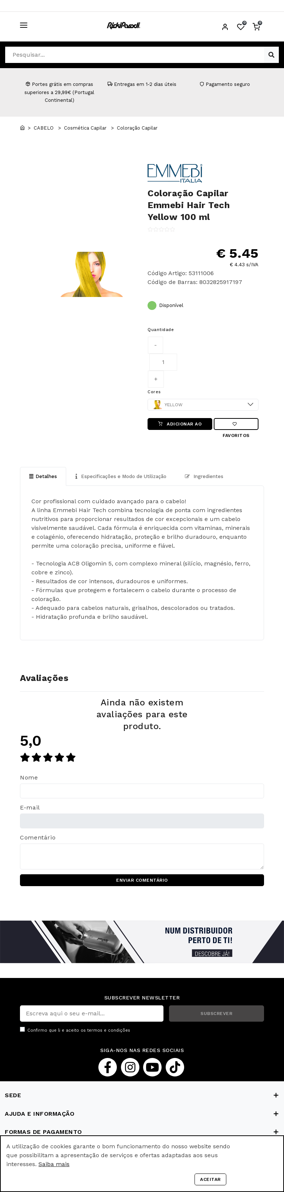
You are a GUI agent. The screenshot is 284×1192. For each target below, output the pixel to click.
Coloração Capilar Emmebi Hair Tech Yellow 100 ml (189, 205)
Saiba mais (54, 1164)
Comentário (37, 837)
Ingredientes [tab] (204, 476)
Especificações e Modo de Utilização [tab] (120, 476)
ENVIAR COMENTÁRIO (142, 880)
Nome (29, 777)
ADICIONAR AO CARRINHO (180, 425)
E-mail (30, 807)
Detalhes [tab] (43, 476)
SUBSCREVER (216, 1013)
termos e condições (108, 1030)
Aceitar (210, 1179)
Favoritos (236, 426)
